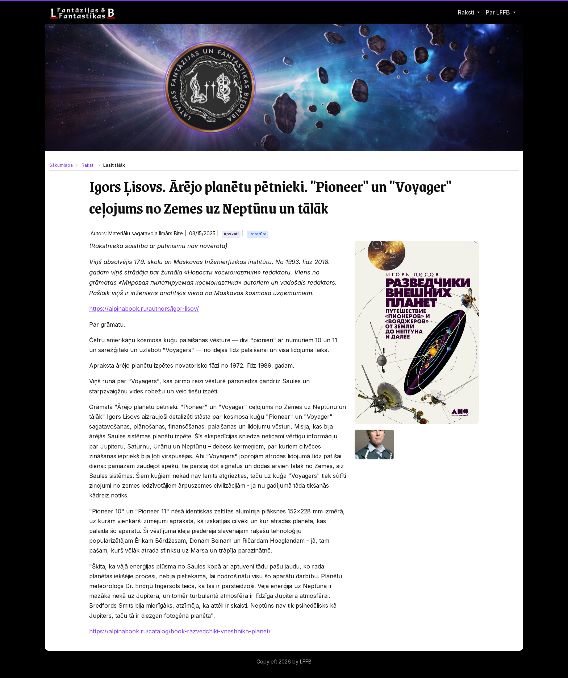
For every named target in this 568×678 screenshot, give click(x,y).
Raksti (466, 12)
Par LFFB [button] (498, 12)
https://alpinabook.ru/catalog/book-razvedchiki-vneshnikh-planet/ (180, 631)
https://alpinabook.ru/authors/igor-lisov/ (144, 308)
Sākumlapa (61, 165)
